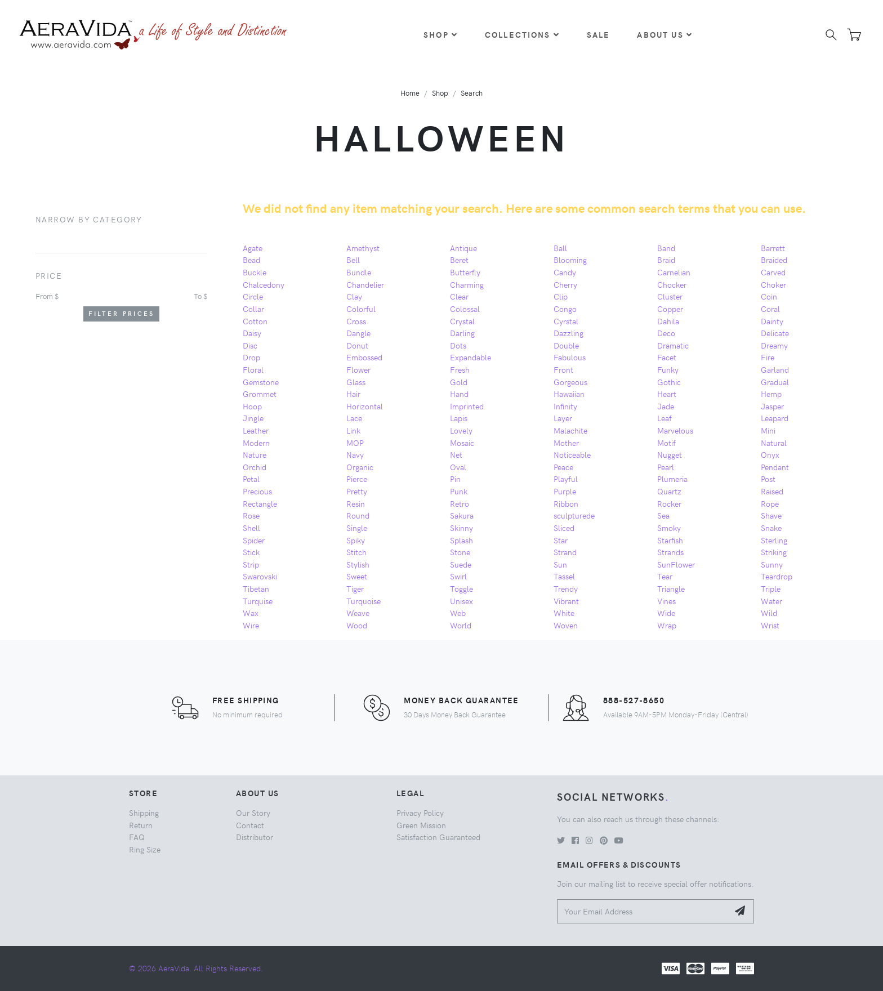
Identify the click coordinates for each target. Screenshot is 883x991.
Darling (462, 332)
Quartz (669, 491)
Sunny (772, 564)
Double (566, 345)
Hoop (252, 406)
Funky (668, 369)
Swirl (458, 576)
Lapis (458, 417)
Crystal (462, 321)
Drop (251, 357)
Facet (666, 357)
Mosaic (462, 442)
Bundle (358, 272)
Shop (440, 34)
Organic (359, 466)
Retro (459, 503)
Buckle (254, 272)
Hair (353, 393)
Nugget (669, 454)
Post (768, 478)
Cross (356, 321)
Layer (563, 417)
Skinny (461, 527)
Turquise (258, 600)
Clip (561, 296)
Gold (458, 381)
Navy (355, 454)
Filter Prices (121, 313)
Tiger (355, 588)
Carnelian (673, 272)
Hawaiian (569, 393)
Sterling (774, 540)
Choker (773, 284)
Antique (463, 247)
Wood (356, 625)
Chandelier (365, 284)
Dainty (772, 321)
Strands (670, 551)
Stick (251, 551)
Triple (771, 588)
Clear (459, 296)
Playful (566, 478)
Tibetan (256, 588)
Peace (563, 466)
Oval (458, 466)
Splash (461, 540)
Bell (353, 259)
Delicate (775, 332)
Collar (253, 308)
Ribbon (566, 503)
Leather (256, 430)
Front (563, 369)
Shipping (144, 812)
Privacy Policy (420, 812)
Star (561, 540)
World (460, 625)
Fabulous (570, 357)
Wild (769, 612)
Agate (252, 247)
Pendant (775, 466)
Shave (771, 515)
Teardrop (776, 576)
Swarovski (260, 576)
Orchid (254, 466)
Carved (773, 272)
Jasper (772, 406)
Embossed (364, 357)
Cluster (670, 296)
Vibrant (566, 600)
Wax (250, 612)
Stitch (356, 551)
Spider (254, 540)
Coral (770, 308)
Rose (251, 515)
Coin (769, 296)
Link (353, 430)
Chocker (671, 284)
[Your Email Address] (643, 911)
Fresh (460, 369)
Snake (771, 527)
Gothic (669, 381)
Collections (522, 34)
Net (456, 454)
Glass (355, 381)
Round (357, 515)
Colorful (361, 308)
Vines (666, 600)
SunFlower (676, 564)
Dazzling (568, 332)
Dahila (668, 321)
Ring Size (144, 849)
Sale (598, 34)
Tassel (564, 576)
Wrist (770, 625)
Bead (251, 259)
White (564, 612)
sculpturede (574, 515)
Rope (770, 503)
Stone (460, 551)
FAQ (137, 836)
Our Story (253, 812)
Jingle (253, 417)
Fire (767, 357)
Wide (666, 612)
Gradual (775, 381)
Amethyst (363, 247)
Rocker (669, 503)
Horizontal (364, 406)
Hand (459, 393)
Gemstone (261, 381)
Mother (566, 442)
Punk (458, 491)
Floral (253, 369)
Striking (774, 551)
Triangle (671, 588)
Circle (253, 296)
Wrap (666, 625)
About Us (664, 34)
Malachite (570, 430)
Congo (565, 308)
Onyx (770, 454)
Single (356, 527)
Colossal (465, 308)
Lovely (461, 430)
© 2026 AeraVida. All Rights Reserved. (196, 968)
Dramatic (673, 345)
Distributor (254, 836)
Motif (666, 442)
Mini (768, 430)
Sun (560, 564)
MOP (355, 442)
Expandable (470, 357)
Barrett (773, 247)
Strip (251, 564)
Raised (772, 491)
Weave (357, 612)
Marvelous (675, 430)
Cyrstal (566, 321)
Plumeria (672, 478)
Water (771, 600)
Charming (467, 284)
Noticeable (572, 454)
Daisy (252, 332)
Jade (665, 406)
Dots (458, 345)
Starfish (670, 540)
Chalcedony (263, 284)
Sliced (564, 527)
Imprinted (467, 406)
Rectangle (260, 503)
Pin (455, 478)
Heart (666, 393)
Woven (566, 625)
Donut (357, 345)
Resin (355, 503)
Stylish (357, 564)
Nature (254, 454)
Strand (565, 551)
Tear (664, 576)
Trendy (566, 588)
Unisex (461, 600)
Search (472, 92)
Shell (251, 527)
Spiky (355, 540)
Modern (256, 442)
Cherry (565, 284)
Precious (257, 491)
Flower (358, 369)
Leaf (664, 417)
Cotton (255, 321)
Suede (460, 564)
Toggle (461, 588)
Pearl (665, 466)
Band (666, 247)
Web (458, 612)
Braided (774, 259)
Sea (663, 515)
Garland (775, 369)
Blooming (570, 259)
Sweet (356, 576)
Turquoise (363, 600)
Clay (354, 296)
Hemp (771, 393)
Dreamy (774, 345)
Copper (670, 308)
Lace (354, 417)
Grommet (260, 393)
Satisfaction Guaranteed (438, 836)
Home (410, 92)
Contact (250, 825)
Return (141, 825)
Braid (666, 259)
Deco (666, 332)
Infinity (565, 406)
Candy (565, 272)
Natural (774, 442)
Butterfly (465, 272)
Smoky (669, 527)
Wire (251, 625)
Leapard (774, 417)
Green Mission (421, 825)
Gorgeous (570, 381)
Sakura (462, 515)
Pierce (356, 478)
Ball (560, 247)
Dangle (358, 332)
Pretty (356, 491)
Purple (565, 491)
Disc (250, 345)
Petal (251, 478)
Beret (459, 259)
